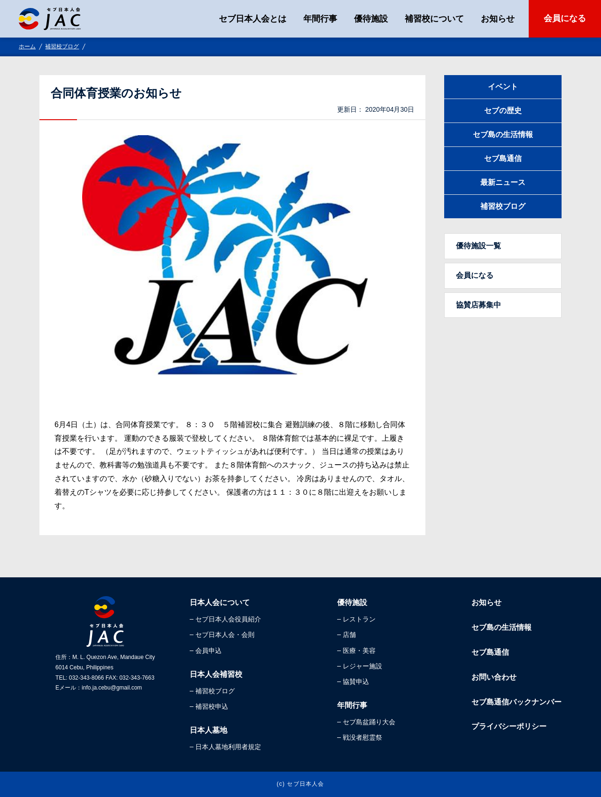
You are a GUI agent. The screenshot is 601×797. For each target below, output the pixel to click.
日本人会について (220, 602)
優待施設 (371, 18)
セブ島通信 (503, 158)
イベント (503, 87)
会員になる (565, 18)
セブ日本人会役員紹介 (228, 619)
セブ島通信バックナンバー (516, 702)
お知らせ (498, 18)
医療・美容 (359, 650)
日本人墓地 (208, 730)
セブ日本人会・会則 (224, 634)
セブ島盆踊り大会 (369, 722)
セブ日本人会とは (252, 18)
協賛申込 (356, 681)
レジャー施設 (362, 666)
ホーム (27, 46)
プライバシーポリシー (509, 726)
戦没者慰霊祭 (362, 737)
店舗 (349, 634)
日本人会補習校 (216, 674)
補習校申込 (211, 706)
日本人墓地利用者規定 (228, 747)
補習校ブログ (62, 46)
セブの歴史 (503, 111)
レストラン (359, 619)
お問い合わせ (493, 677)
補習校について (434, 18)
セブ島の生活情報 (503, 134)
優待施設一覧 (478, 246)
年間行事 (320, 18)
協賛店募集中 (478, 305)
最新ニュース (502, 182)
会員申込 (208, 650)
